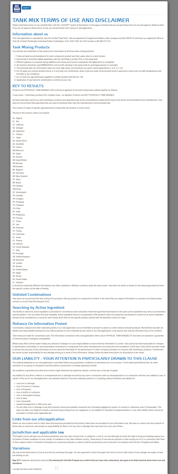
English (26, 8)
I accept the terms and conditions (27, 469)
